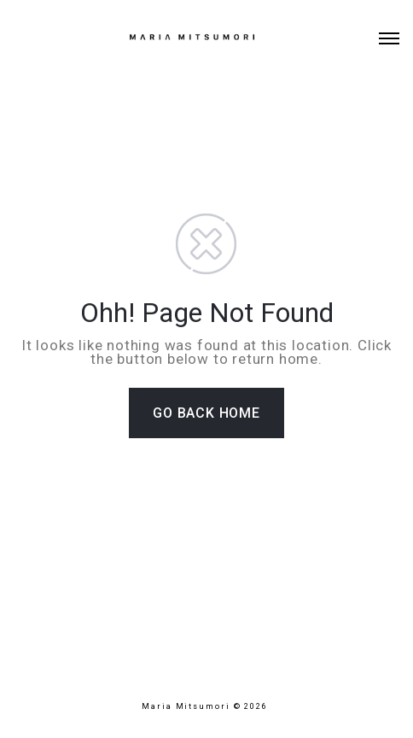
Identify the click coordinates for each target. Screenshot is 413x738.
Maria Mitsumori (187, 706)
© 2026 (252, 706)
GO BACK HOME (206, 413)
